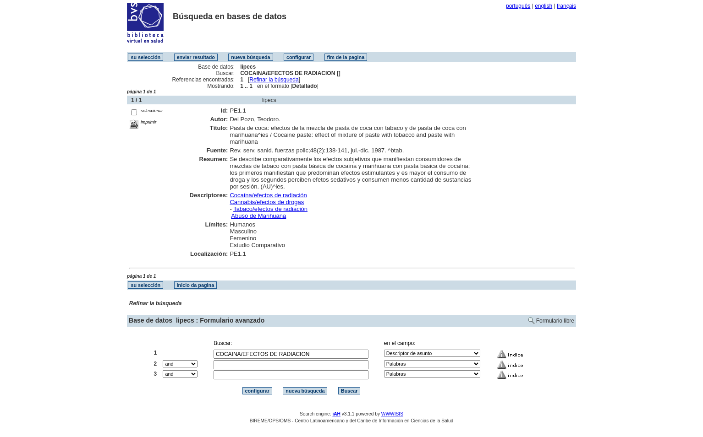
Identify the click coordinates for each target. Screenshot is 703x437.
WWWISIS (392, 413)
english (543, 6)
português (518, 6)
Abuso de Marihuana (258, 215)
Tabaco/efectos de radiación (270, 208)
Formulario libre (555, 321)
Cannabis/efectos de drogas (267, 202)
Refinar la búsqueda (273, 79)
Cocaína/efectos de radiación (268, 195)
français (566, 6)
